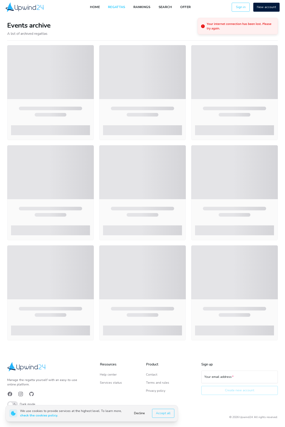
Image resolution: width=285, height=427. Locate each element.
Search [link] (165, 7)
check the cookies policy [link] (38, 415)
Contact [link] (151, 374)
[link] (25, 7)
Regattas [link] (116, 7)
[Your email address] (239, 379)
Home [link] (95, 7)
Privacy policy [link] (155, 391)
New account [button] (266, 7)
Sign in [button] (241, 7)
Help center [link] (108, 374)
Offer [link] (185, 7)
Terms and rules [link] (157, 383)
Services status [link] (111, 383)
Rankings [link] (141, 7)
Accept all (163, 413)
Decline (139, 413)
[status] (238, 26)
